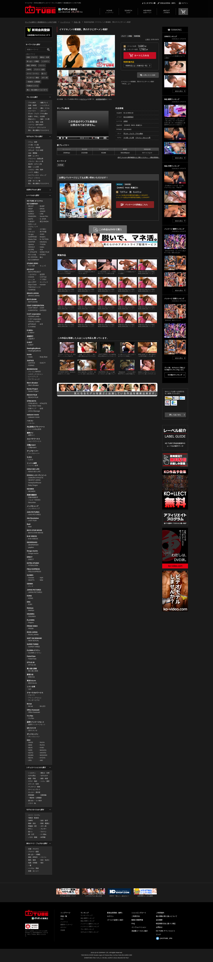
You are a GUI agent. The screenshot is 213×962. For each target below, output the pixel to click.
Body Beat (43, 357)
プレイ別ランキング (87, 929)
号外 (41, 250)
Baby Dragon (33, 485)
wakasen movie (33, 415)
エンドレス (44, 282)
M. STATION (32, 257)
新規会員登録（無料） (168, 3)
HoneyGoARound (34, 483)
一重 (29, 865)
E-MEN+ (30, 330)
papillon (31, 547)
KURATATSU (33, 310)
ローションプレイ (34, 789)
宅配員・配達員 (33, 818)
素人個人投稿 (32, 669)
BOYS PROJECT (34, 272)
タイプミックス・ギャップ (37, 175)
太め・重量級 (32, 153)
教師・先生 (32, 823)
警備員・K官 (32, 826)
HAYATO (43, 753)
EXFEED (43, 310)
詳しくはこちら (175, 415)
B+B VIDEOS (32, 536)
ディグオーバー (32, 451)
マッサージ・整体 (33, 77)
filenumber (32, 502)
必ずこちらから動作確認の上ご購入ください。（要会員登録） (138, 157)
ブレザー (43, 829)
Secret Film (44, 216)
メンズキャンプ (32, 506)
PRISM (30, 628)
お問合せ (159, 927)
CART (183, 11)
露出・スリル (44, 108)
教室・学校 (32, 778)
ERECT (29, 557)
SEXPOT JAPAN (34, 480)
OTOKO (43, 255)
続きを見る (179, 91)
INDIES (31, 211)
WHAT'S (31, 580)
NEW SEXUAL (33, 641)
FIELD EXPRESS (33, 569)
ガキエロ (31, 232)
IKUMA (30, 755)
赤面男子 (30, 336)
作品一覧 (77, 22)
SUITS (30, 219)
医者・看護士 (44, 823)
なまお (29, 457)
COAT (42, 308)
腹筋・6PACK (31, 65)
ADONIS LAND (33, 316)
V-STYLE (43, 277)
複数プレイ (44, 102)
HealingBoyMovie (33, 348)
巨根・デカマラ (32, 57)
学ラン (30, 829)
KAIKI (42, 748)
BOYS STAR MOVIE (34, 530)
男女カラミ (32, 119)
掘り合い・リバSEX (35, 800)
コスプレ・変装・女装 (35, 122)
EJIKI (30, 604)
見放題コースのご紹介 (139, 931)
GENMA (30, 584)
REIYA (30, 758)
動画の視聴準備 (137, 920)
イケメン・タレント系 (35, 161)
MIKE (30, 745)
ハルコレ (30, 421)
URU (30, 760)
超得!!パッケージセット (35, 722)
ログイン (184, 3)
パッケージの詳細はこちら (136, 204)
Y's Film (30, 716)
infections (43, 242)
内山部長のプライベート (36, 427)
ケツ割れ (43, 834)
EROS (42, 209)
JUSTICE (30, 361)
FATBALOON (33, 565)
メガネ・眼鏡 (32, 837)
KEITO (30, 753)
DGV (28, 740)
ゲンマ (30, 586)
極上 (41, 257)
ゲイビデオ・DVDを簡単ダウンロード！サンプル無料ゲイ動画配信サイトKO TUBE (53, 3)
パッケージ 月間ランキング (90, 926)
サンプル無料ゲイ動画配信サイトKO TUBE (41, 22)
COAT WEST (33, 308)
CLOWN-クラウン (33, 650)
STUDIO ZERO (32, 263)
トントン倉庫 (32, 463)
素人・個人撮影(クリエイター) (37, 90)
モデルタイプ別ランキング (89, 932)
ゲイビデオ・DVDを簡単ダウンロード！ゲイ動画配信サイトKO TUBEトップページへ (36, 913)
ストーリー (32, 111)
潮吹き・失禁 (44, 57)
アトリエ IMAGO (34, 372)
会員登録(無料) (101, 99)
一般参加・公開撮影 (33, 81)
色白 (41, 863)
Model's (42, 237)
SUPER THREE (32, 644)
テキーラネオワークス (35, 693)
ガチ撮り (43, 229)
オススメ (63, 927)
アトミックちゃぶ (34, 698)
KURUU (31, 214)
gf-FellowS (32, 324)
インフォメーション (138, 927)
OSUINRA (30, 614)
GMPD (29, 69)
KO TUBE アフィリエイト (165, 931)
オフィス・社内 (33, 784)
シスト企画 (31, 687)
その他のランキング (174, 375)
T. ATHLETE (32, 252)
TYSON (42, 244)
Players (31, 623)
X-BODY (31, 221)
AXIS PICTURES (33, 512)
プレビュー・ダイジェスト (37, 127)
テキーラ (31, 695)
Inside (29, 354)
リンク (158, 934)
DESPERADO (32, 542)
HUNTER (31, 242)
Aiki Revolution (33, 518)
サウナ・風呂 (32, 781)
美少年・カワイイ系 (35, 164)
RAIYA (42, 742)
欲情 (41, 408)
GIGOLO (31, 247)
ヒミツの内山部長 (34, 429)
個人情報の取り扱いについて (166, 916)
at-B (41, 324)
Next (112, 51)
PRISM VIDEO (32, 626)
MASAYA (43, 750)
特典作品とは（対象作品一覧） (137, 66)
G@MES (30, 575)
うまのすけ (32, 274)
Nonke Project (32, 389)
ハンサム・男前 (33, 868)
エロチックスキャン (35, 374)
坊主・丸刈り (44, 860)
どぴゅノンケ (33, 227)
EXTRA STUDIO (33, 563)
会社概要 (159, 920)
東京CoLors (31, 681)
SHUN (30, 742)
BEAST (31, 206)
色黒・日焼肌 (32, 863)
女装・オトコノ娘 (34, 181)
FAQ (133, 924)
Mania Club (32, 239)
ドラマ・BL (32, 803)
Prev (59, 51)
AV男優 (42, 837)
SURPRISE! (32, 237)
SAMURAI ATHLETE (35, 478)
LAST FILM (32, 520)
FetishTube (31, 656)
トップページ (109, 11)
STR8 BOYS (31, 401)
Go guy (31, 234)
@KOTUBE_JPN (166, 938)
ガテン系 (45, 77)
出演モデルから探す (33, 190)
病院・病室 (44, 778)
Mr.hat (29, 704)
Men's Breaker (32, 383)
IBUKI (30, 748)
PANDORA (32, 216)
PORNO (31, 365)
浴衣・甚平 (44, 820)
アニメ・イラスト (34, 178)
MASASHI (43, 755)
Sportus (31, 244)
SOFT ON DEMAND (34, 638)
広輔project (31, 445)
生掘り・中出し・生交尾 (36, 116)
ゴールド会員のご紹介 (115, 920)
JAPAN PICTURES (34, 590)
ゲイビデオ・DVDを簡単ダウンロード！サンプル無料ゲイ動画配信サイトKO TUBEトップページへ (40, 9)
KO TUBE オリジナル (35, 201)
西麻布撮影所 (32, 495)
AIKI (41, 760)
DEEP (30, 209)
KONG (29, 596)
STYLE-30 (31, 662)
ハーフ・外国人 (33, 172)
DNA (28, 602)
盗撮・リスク (32, 108)
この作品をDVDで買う (110, 229)
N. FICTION (44, 239)
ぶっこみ (31, 279)
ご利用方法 (135, 916)
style (41, 578)
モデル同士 (32, 775)
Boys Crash (32, 285)
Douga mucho (32, 551)
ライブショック (34, 379)
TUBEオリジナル (32, 86)
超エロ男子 (32, 282)
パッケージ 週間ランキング (90, 924)
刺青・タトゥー (33, 871)
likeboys (30, 608)
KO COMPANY (32, 204)
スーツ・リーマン (33, 73)
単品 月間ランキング (87, 921)
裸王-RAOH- (44, 221)
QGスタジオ (31, 728)
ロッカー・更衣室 (34, 792)
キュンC (43, 266)
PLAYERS (31, 620)
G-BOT (29, 342)
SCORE (31, 250)
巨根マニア (32, 408)
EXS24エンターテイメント (37, 475)
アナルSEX (32, 102)
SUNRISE (31, 290)
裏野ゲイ (30, 433)
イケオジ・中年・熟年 (35, 169)
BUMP (42, 206)
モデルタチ (44, 775)
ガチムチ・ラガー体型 (35, 150)
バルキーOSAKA (34, 500)
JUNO (42, 234)
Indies (42, 247)
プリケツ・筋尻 (39, 69)
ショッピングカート (138, 913)
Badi (28, 524)
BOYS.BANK (32, 299)
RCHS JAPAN (32, 632)
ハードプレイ (44, 105)
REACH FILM (32, 395)
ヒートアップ (33, 377)
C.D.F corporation (34, 314)
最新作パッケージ (66, 924)
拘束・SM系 (32, 105)
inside (30, 357)
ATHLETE (43, 403)
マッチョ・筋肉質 (34, 147)
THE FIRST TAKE (34, 406)
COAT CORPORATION (35, 305)
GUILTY (43, 363)
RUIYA (42, 745)
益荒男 (42, 274)
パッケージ (64, 922)
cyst (29, 689)
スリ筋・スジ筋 (33, 145)
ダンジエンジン (32, 734)
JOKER (42, 211)
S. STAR (43, 219)
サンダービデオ (34, 700)
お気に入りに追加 (149, 75)
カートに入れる (141, 55)
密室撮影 (31, 795)
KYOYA (42, 758)
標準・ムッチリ (33, 156)
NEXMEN (30, 489)
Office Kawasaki (33, 710)
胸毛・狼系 (32, 860)
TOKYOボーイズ (34, 287)
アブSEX (43, 279)
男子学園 (43, 232)
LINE (41, 214)
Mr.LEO (42, 706)
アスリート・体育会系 (35, 158)
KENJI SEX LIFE (33, 469)
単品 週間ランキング (87, 918)
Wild (41, 580)
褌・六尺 (31, 834)
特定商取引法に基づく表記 (166, 924)
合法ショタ (32, 224)
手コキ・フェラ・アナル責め (38, 113)
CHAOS (31, 277)
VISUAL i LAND (34, 321)
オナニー (43, 111)
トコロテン (45, 61)
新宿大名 (30, 674)
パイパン (42, 65)
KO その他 (32, 255)
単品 (61, 919)
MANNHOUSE (32, 369)
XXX (30, 229)
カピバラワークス (33, 439)
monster (43, 285)
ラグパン (43, 831)
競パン (44, 73)
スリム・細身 (32, 142)
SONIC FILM (44, 252)
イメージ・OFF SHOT (35, 124)
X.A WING (32, 327)
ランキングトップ (87, 915)
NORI (30, 750)
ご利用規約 (160, 913)
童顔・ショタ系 (33, 167)
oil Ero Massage (34, 411)
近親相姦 (43, 795)
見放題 (62, 930)
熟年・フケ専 (44, 119)
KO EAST (30, 269)
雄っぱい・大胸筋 (33, 61)
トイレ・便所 (44, 781)
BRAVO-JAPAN (33, 293)
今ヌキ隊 (31, 266)
